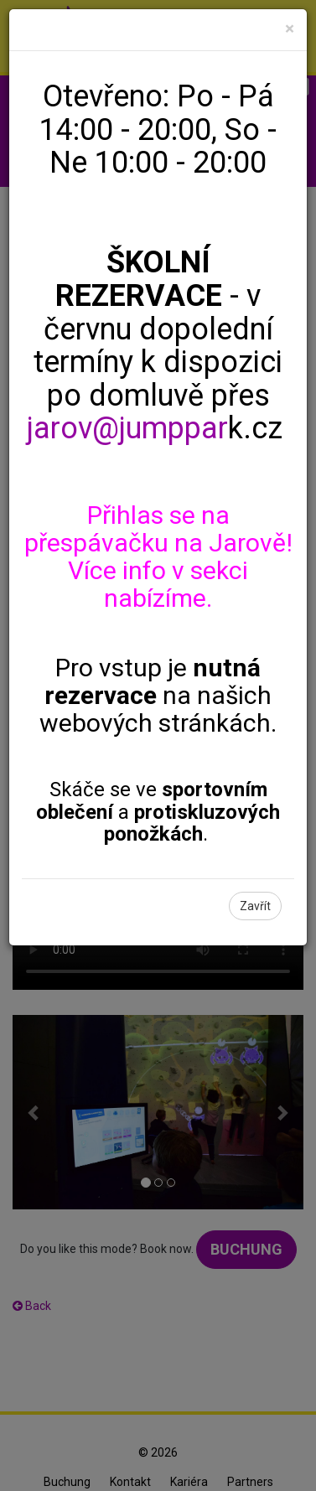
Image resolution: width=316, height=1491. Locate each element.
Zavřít (255, 906)
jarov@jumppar (127, 428)
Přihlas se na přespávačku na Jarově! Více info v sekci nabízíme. (158, 556)
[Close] (289, 29)
